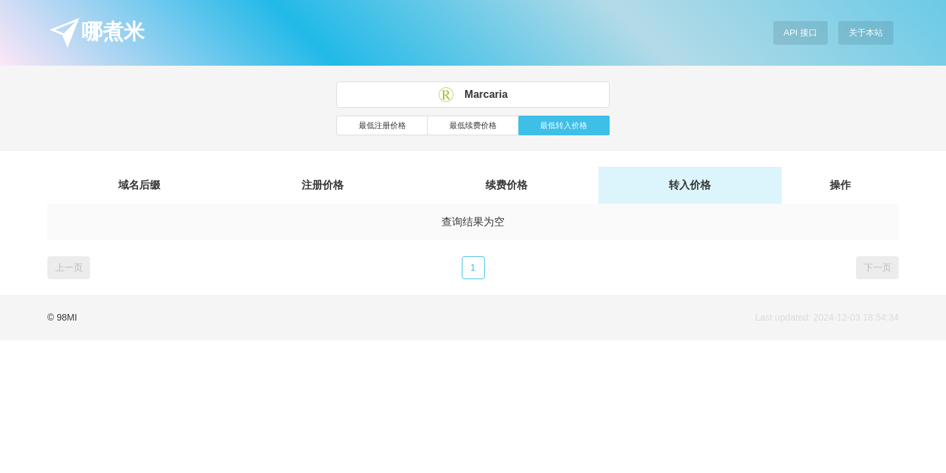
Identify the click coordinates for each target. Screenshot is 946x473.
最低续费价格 (473, 125)
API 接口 (800, 32)
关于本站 (866, 32)
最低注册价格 (382, 125)
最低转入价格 (563, 125)
